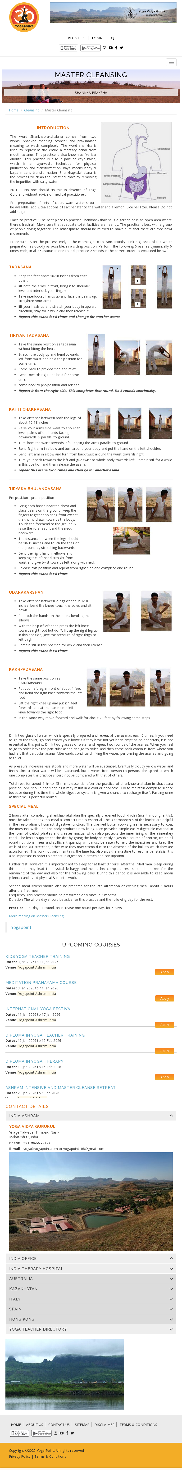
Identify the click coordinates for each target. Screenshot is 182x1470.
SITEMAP (82, 1424)
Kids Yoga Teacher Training (37, 956)
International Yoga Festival (39, 1009)
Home (14, 110)
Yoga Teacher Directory (38, 1329)
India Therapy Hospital (36, 1269)
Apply (164, 972)
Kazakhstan (23, 1289)
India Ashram (24, 1116)
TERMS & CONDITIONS (138, 1424)
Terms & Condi (46, 1456)
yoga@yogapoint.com (40, 1148)
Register (76, 38)
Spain (15, 1309)
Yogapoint (21, 927)
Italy (15, 1299)
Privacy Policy (20, 1456)
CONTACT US (59, 1424)
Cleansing (31, 110)
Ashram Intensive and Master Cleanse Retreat (60, 1087)
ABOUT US (34, 1424)
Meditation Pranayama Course (41, 982)
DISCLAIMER (104, 1424)
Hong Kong (22, 1319)
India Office (23, 1259)
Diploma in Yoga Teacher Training (45, 1035)
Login (97, 38)
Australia (21, 1279)
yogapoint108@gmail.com (83, 1148)
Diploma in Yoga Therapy (34, 1061)
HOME (16, 1424)
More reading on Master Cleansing (36, 916)
